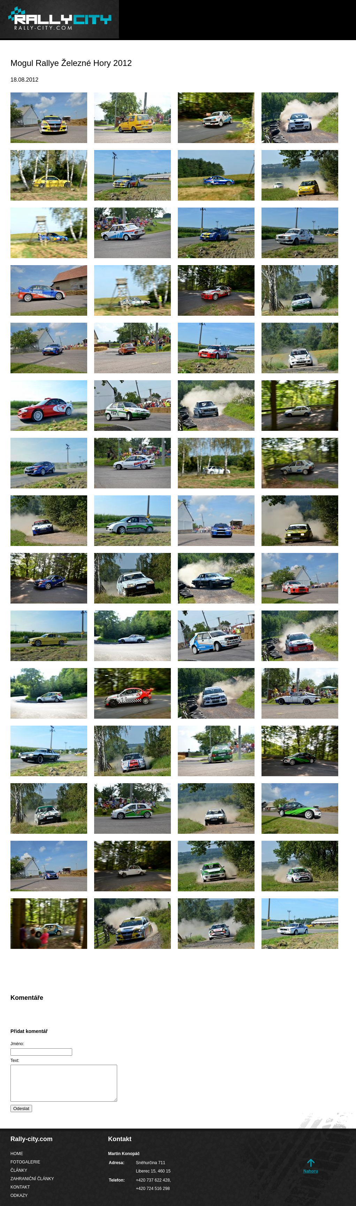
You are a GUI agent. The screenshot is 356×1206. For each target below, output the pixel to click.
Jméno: (17, 1043)
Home (112, 54)
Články (196, 54)
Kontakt (303, 54)
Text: (14, 1060)
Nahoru (310, 1171)
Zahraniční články (249, 54)
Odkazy (339, 54)
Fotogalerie (153, 54)
